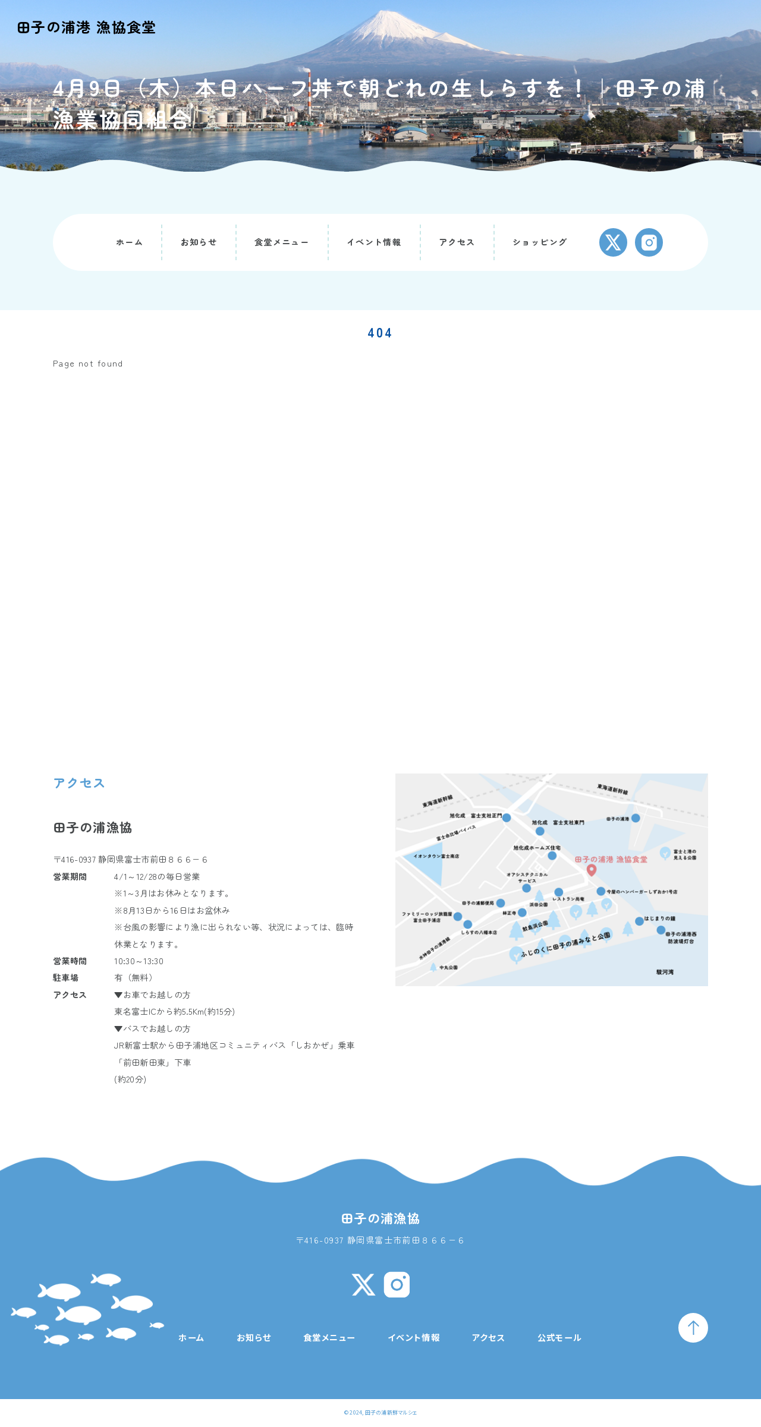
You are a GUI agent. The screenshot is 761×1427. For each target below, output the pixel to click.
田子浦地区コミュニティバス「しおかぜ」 (256, 1045)
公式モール (560, 1337)
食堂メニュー (282, 242)
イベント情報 (374, 242)
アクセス (457, 242)
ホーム (129, 242)
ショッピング (540, 242)
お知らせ (199, 242)
